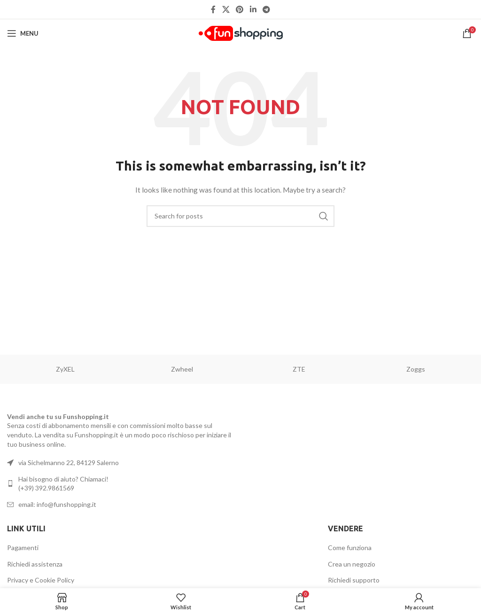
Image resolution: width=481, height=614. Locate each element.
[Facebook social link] (213, 9)
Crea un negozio (351, 564)
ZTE (299, 369)
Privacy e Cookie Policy (40, 580)
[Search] (240, 216)
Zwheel (182, 369)
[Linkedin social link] (253, 9)
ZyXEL (65, 369)
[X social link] (226, 9)
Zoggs (415, 369)
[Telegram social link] (266, 9)
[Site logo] (241, 33)
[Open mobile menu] (22, 33)
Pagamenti (23, 548)
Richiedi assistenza (34, 564)
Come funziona (350, 548)
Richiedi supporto (354, 580)
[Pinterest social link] (240, 9)
